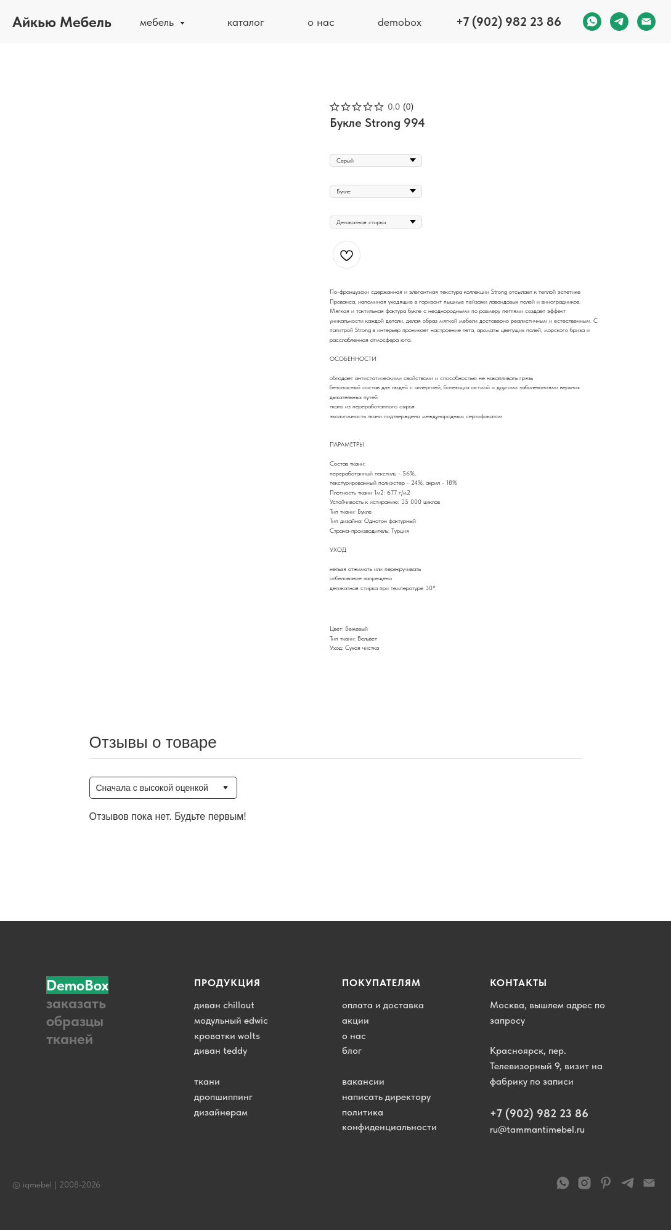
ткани (207, 1081)
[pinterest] (606, 1187)
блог (352, 1050)
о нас (321, 21)
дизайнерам (221, 1112)
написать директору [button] (386, 1097)
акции (355, 1020)
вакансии (363, 1081)
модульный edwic (231, 1020)
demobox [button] (399, 21)
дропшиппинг (223, 1097)
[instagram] (584, 1187)
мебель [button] (158, 21)
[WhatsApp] (563, 1187)
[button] (83, 1012)
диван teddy (220, 1050)
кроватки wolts (227, 1036)
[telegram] (619, 21)
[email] (646, 21)
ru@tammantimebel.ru (537, 1129)
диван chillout (224, 1005)
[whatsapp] (592, 21)
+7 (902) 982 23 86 (508, 21)
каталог (245, 21)
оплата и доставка (383, 1005)
